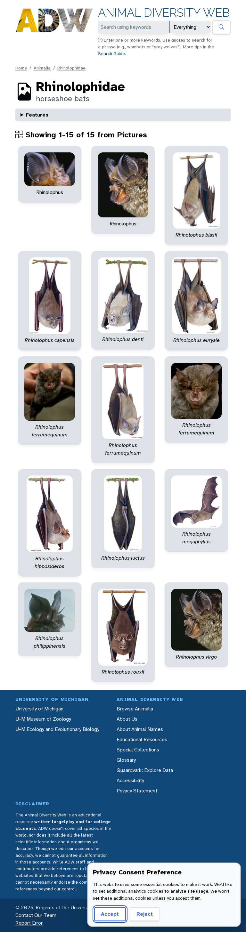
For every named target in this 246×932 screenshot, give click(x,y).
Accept (110, 914)
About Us (127, 719)
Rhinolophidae (71, 68)
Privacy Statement (137, 790)
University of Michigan (39, 708)
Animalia (42, 68)
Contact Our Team (35, 915)
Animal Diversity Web (164, 13)
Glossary (126, 760)
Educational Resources (142, 739)
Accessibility (130, 780)
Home (21, 68)
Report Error (29, 923)
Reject (144, 914)
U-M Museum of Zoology (43, 719)
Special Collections (138, 749)
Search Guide (111, 53)
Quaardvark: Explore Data (145, 770)
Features (37, 114)
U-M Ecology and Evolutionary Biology (57, 729)
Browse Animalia (135, 708)
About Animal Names (140, 729)
